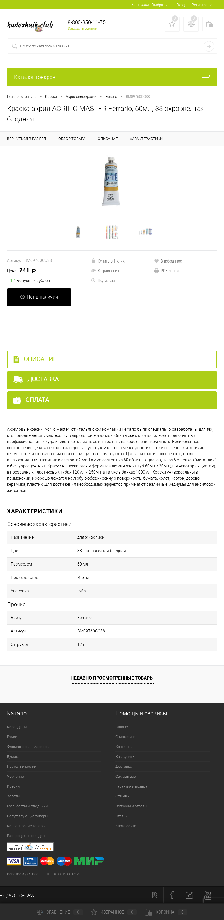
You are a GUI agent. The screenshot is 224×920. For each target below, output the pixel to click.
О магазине (126, 737)
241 (23, 270)
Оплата (31, 400)
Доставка (36, 379)
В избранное (168, 261)
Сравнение (60, 912)
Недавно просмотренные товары (112, 678)
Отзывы (123, 796)
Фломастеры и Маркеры (28, 746)
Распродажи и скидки (26, 836)
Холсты (13, 796)
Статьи (121, 816)
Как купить (125, 756)
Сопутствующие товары (27, 816)
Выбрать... (160, 5)
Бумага (13, 756)
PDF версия (167, 270)
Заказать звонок (82, 28)
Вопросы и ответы (131, 806)
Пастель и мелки (21, 766)
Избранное (114, 912)
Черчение (15, 776)
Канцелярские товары (26, 826)
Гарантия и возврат (132, 786)
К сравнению (105, 270)
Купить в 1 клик (108, 261)
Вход (180, 5)
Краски (13, 786)
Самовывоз (126, 776)
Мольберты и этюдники (27, 806)
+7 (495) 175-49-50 (17, 895)
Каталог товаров (112, 77)
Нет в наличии (39, 297)
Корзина (166, 912)
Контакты (124, 746)
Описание (35, 359)
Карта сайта (126, 826)
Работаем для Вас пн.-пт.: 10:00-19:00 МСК (43, 874)
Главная (122, 727)
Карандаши (17, 727)
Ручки (12, 737)
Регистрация (203, 5)
